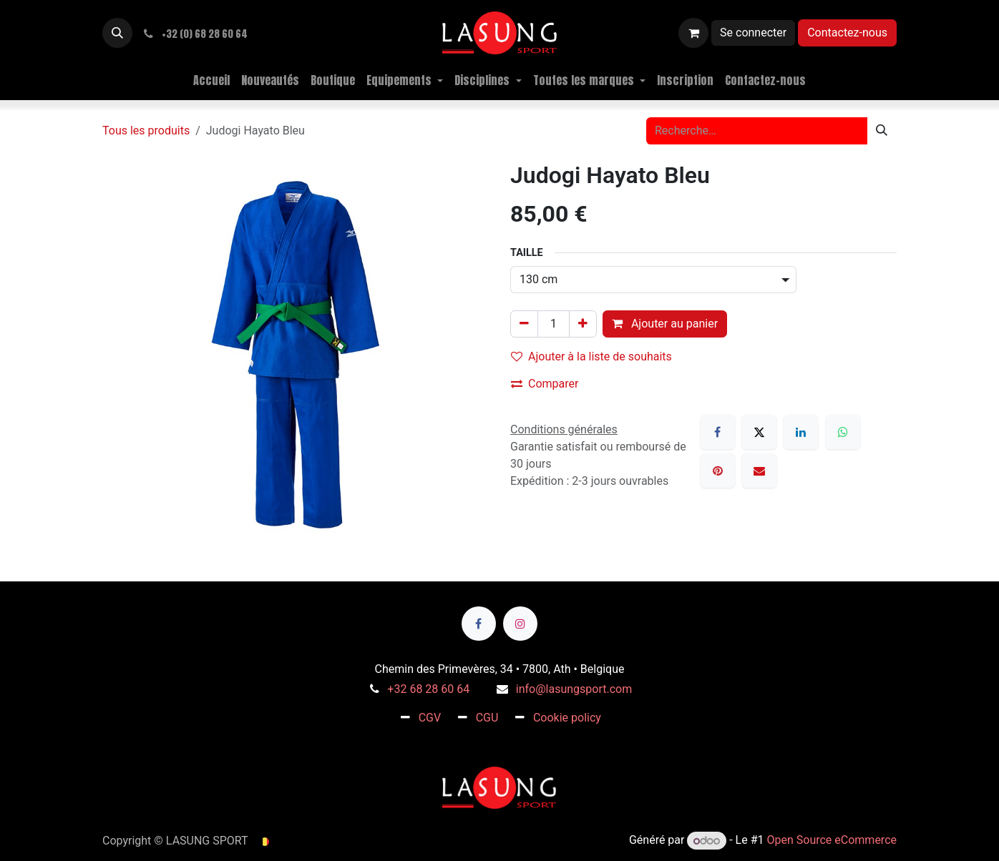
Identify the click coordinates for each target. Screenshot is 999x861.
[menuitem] (211, 80)
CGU (487, 717)
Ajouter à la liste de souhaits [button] (591, 356)
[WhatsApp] (843, 432)
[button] (117, 33)
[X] (759, 432)
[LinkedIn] (801, 432)
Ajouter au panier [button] (665, 323)
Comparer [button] (544, 383)
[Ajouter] (583, 324)
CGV (430, 717)
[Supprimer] (524, 324)
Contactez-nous (847, 32)
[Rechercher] (882, 130)
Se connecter (753, 32)
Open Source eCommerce (831, 840)
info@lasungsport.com (574, 689)
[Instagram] (520, 623)
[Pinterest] (718, 470)
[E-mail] (759, 470)
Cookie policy (567, 717)
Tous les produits (146, 130)
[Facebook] (718, 432)
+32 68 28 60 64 (428, 689)
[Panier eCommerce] (693, 33)
